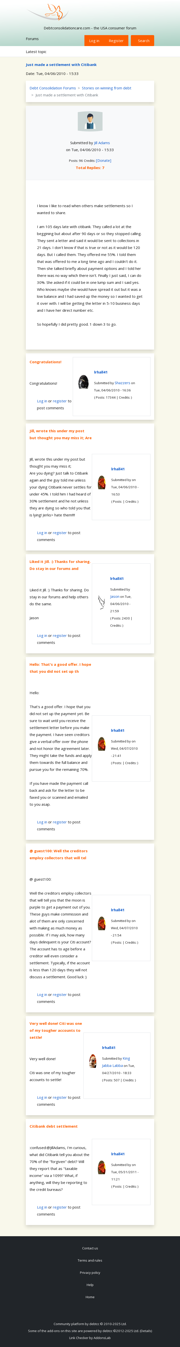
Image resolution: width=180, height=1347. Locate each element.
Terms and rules (90, 1260)
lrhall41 (101, 371)
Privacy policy (90, 1272)
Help (90, 1285)
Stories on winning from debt (106, 87)
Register (116, 40)
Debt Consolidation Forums (53, 87)
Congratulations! (45, 361)
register (60, 400)
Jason (114, 596)
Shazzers (122, 382)
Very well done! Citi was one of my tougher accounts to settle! (56, 1030)
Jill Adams (102, 142)
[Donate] (103, 160)
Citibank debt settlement (54, 1126)
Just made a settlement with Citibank (61, 64)
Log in (94, 40)
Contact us (90, 1248)
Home (90, 1297)
